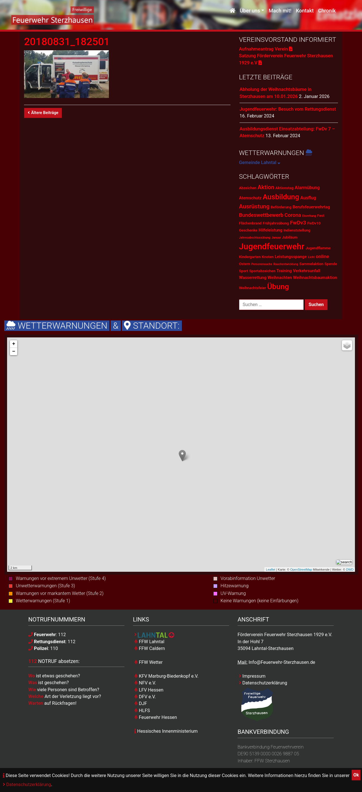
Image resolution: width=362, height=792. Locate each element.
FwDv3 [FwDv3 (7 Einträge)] (298, 222)
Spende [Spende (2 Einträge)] (330, 264)
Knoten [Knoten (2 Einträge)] (268, 257)
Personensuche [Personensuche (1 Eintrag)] (261, 264)
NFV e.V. (145, 683)
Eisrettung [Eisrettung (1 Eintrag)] (309, 216)
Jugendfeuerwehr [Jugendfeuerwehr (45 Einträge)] (271, 246)
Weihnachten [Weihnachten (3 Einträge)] (280, 277)
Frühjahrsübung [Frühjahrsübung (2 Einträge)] (276, 223)
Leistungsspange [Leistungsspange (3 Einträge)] (291, 256)
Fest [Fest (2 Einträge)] (320, 215)
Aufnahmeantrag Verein (265, 49)
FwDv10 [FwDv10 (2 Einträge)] (313, 223)
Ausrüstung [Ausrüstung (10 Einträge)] (254, 206)
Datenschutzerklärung (27, 784)
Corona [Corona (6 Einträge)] (293, 215)
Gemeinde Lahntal (259, 162)
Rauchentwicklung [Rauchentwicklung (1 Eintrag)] (285, 264)
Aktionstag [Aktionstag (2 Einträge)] (284, 188)
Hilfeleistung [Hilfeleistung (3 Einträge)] (270, 230)
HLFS (142, 710)
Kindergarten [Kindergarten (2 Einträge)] (249, 257)
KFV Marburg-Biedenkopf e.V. (166, 676)
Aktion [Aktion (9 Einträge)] (266, 187)
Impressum (252, 676)
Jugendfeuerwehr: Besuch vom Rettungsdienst (288, 109)
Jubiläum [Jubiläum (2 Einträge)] (290, 237)
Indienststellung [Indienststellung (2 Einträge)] (296, 230)
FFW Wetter (148, 662)
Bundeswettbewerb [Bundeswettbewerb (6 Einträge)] (261, 215)
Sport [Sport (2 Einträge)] (243, 271)
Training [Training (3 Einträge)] (284, 270)
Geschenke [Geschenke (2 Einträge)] (248, 230)
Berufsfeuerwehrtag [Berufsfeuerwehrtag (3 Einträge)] (311, 207)
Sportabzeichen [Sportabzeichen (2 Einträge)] (262, 271)
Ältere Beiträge (43, 112)
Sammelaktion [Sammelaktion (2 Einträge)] (311, 264)
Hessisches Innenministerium (166, 731)
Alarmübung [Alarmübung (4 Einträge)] (307, 187)
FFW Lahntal (149, 641)
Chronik (327, 11)
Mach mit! (280, 11)
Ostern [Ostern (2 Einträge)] (244, 264)
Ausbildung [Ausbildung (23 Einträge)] (281, 197)
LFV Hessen (148, 690)
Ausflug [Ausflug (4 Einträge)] (308, 197)
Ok (356, 775)
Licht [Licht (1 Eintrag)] (311, 257)
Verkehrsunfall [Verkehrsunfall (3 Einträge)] (306, 270)
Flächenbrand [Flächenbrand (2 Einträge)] (250, 223)
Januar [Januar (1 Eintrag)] (276, 237)
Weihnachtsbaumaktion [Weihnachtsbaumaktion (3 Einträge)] (315, 277)
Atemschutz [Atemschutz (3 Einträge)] (250, 197)
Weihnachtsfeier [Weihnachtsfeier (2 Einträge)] (252, 288)
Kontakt (304, 11)
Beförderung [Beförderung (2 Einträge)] (281, 207)
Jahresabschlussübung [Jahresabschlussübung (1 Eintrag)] (254, 237)
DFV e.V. (145, 696)
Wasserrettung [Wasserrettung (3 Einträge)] (252, 277)
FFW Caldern (149, 648)
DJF (140, 703)
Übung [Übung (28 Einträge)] (278, 286)
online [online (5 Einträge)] (322, 256)
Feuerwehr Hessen (155, 717)
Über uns (250, 11)
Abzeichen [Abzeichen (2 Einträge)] (248, 188)
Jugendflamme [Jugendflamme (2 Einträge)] (318, 248)
